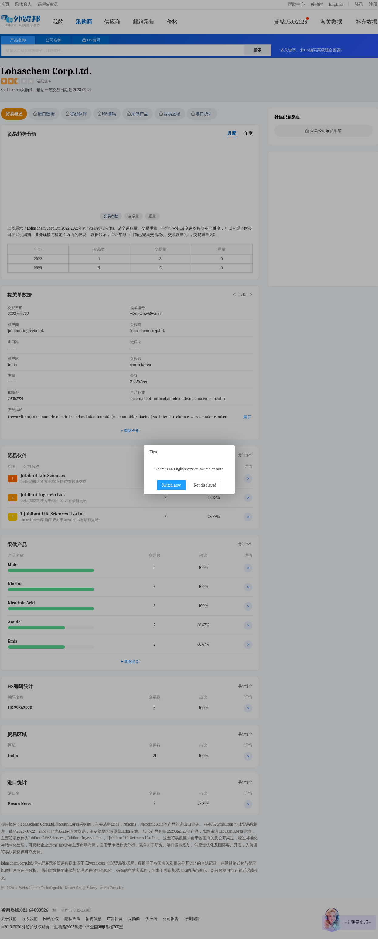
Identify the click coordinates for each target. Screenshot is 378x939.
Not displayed (205, 485)
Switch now (171, 485)
